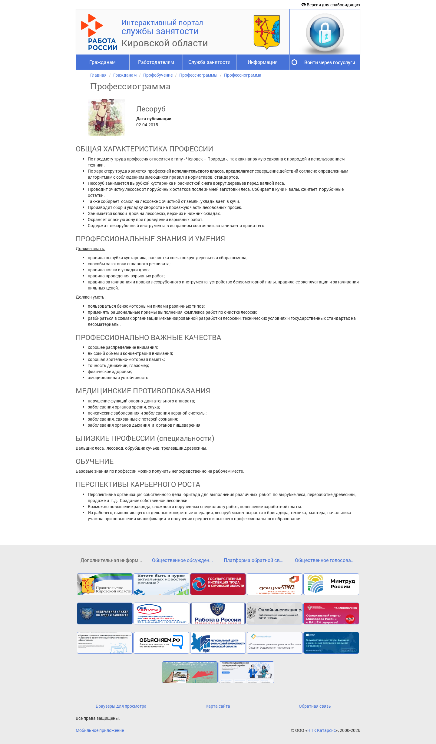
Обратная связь (315, 706)
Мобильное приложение (100, 730)
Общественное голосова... (325, 560)
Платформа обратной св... (253, 560)
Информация (263, 62)
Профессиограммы (198, 75)
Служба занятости (209, 62)
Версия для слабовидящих (331, 5)
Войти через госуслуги (329, 62)
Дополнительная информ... (111, 560)
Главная (98, 75)
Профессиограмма (242, 75)
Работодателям (156, 62)
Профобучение (158, 75)
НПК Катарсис (321, 730)
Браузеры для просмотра (121, 706)
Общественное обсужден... (182, 560)
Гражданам (102, 62)
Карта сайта (218, 706)
